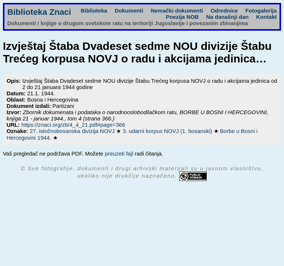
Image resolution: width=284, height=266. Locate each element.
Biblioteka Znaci (39, 12)
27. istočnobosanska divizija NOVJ (73, 131)
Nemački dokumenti (177, 10)
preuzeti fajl (119, 153)
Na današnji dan (227, 17)
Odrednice (224, 10)
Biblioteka (94, 10)
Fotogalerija (261, 10)
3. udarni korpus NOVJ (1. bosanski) (168, 131)
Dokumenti (129, 10)
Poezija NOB (182, 17)
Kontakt (266, 17)
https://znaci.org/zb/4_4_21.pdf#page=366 (73, 125)
